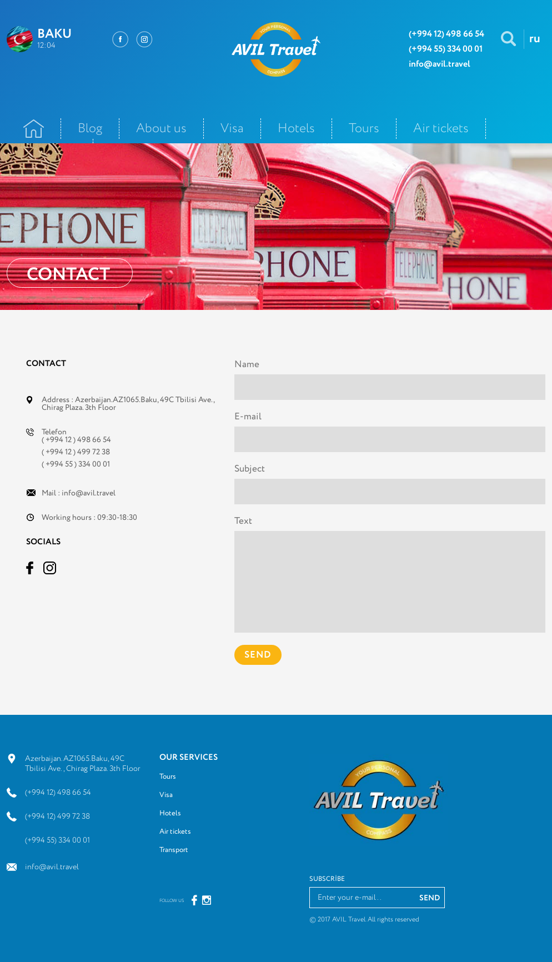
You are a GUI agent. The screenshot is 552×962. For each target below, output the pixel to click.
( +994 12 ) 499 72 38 (76, 452)
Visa (232, 128)
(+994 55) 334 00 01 (57, 840)
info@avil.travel (89, 493)
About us (161, 128)
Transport (173, 850)
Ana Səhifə (33, 128)
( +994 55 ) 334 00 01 (76, 464)
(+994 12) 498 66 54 (58, 792)
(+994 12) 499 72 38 (57, 816)
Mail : (79, 493)
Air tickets (441, 128)
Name (246, 364)
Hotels (296, 128)
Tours (364, 128)
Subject (249, 469)
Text (243, 521)
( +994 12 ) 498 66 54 (76, 439)
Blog (90, 128)
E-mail (248, 417)
